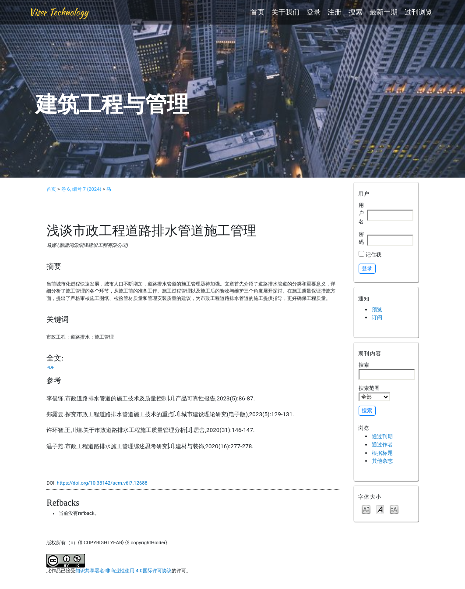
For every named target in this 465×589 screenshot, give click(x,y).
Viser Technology (58, 12)
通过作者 (382, 444)
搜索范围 (374, 393)
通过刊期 (382, 436)
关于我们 (285, 12)
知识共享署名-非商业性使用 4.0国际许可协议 (123, 571)
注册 (335, 12)
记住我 (373, 254)
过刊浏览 (419, 12)
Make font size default (380, 509)
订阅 (377, 317)
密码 (361, 238)
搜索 (356, 12)
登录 (313, 12)
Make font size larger (394, 509)
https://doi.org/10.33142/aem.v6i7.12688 (102, 483)
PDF (50, 367)
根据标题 (382, 453)
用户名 (361, 213)
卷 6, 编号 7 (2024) (81, 189)
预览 (377, 309)
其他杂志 (382, 460)
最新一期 (384, 12)
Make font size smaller (366, 509)
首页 (257, 12)
